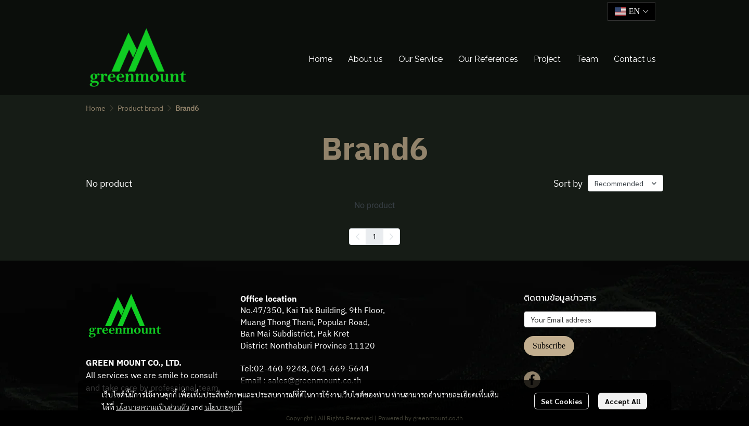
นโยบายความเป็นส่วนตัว (152, 406)
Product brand (140, 108)
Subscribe (549, 345)
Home (96, 108)
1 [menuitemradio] (374, 236)
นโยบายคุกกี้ (223, 406)
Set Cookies (561, 401)
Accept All (622, 401)
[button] (631, 11)
